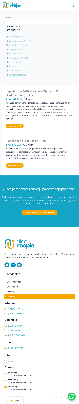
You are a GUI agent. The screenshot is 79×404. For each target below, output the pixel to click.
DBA (10, 66)
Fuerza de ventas (16, 58)
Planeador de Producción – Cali (26, 141)
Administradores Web (18, 41)
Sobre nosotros (14, 281)
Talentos (11, 291)
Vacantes (11, 296)
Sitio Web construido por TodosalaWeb (60, 397)
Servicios (12, 287)
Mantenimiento (15, 75)
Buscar (9, 17)
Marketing (12, 62)
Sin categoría (14, 36)
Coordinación (14, 70)
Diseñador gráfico (16, 45)
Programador (14, 49)
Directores (13, 53)
